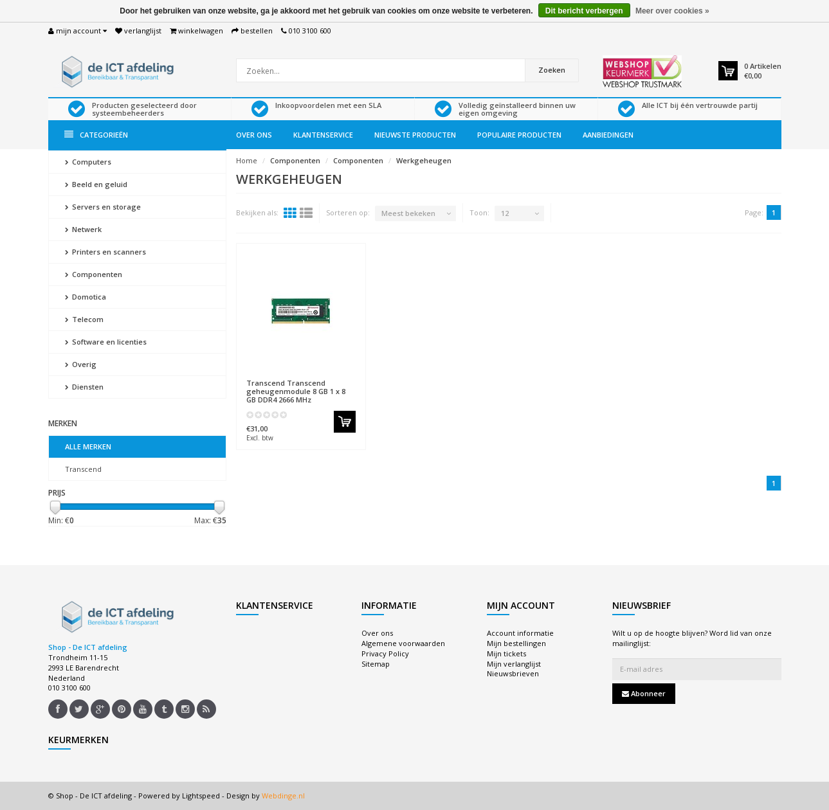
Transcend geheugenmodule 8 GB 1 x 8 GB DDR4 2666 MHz (295, 391)
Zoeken (551, 70)
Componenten (93, 274)
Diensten (84, 387)
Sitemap (375, 664)
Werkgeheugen (423, 160)
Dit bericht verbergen (584, 10)
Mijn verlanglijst (514, 664)
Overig (80, 364)
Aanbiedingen (608, 135)
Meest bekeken (408, 213)
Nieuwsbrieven (513, 673)
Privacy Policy (385, 653)
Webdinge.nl (283, 795)
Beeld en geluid (96, 184)
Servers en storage (103, 207)
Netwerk (83, 229)
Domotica (85, 297)
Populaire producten (519, 135)
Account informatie (520, 633)
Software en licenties (106, 341)
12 (505, 213)
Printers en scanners (105, 251)
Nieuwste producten (415, 135)
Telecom (84, 319)
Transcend (83, 469)
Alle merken (88, 446)
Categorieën (96, 134)
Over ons (254, 135)
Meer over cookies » (672, 10)
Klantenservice (323, 135)
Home (246, 160)
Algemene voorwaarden (403, 643)
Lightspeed (201, 795)
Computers (88, 161)
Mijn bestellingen (516, 643)
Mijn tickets (506, 653)
